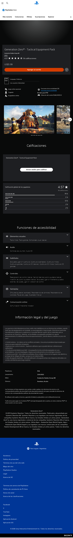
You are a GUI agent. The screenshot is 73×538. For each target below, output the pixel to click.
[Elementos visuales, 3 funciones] (36, 238)
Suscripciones (40, 17)
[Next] (70, 119)
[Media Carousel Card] (29, 119)
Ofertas (29, 17)
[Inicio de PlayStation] (36, 3)
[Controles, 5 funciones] (36, 277)
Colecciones (19, 17)
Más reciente (7, 17)
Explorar (51, 17)
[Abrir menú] (2, 3)
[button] (49, 91)
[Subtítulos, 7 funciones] (36, 261)
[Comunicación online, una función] (36, 303)
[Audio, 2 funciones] (36, 249)
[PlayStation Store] (10, 10)
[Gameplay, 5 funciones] (36, 291)
